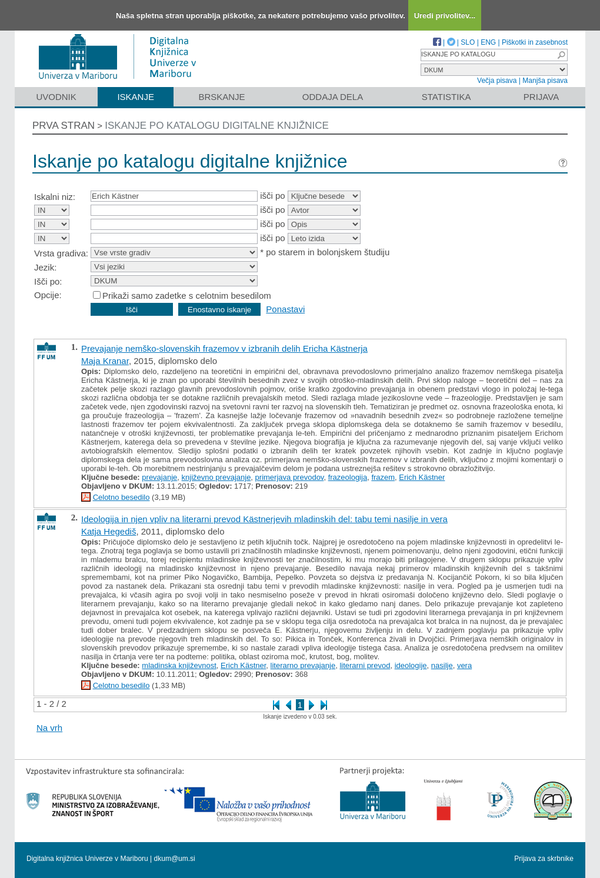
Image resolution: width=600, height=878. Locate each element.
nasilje (442, 665)
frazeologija (348, 477)
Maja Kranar (105, 361)
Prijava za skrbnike (544, 858)
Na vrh (49, 728)
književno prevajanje (216, 477)
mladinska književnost (179, 665)
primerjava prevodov (289, 477)
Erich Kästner (422, 477)
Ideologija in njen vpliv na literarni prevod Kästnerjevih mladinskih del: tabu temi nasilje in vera (264, 519)
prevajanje (159, 477)
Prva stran (63, 125)
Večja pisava (496, 80)
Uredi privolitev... (445, 15)
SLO (468, 42)
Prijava (541, 97)
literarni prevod (364, 665)
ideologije (411, 665)
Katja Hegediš (108, 531)
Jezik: (45, 267)
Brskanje (221, 97)
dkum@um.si (174, 858)
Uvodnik (56, 97)
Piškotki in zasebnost (535, 42)
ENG (488, 42)
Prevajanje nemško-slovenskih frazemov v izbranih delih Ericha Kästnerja (224, 348)
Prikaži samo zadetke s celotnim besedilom (186, 296)
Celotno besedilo (121, 497)
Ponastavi (285, 309)
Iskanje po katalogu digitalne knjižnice (217, 125)
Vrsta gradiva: (61, 253)
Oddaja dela (332, 97)
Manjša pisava (545, 80)
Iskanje (135, 97)
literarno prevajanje (303, 665)
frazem (383, 477)
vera (464, 665)
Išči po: (48, 281)
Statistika (446, 97)
